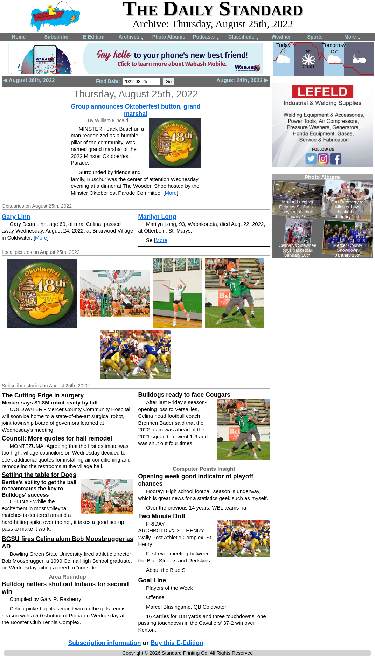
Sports (314, 37)
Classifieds (243, 37)
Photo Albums (168, 37)
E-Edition (93, 37)
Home (19, 37)
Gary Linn (16, 216)
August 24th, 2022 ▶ (242, 80)
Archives (131, 37)
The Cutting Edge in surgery (43, 395)
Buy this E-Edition (177, 642)
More (352, 37)
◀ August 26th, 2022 (29, 80)
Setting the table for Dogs (39, 474)
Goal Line (152, 580)
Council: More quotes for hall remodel (57, 438)
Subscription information (104, 642)
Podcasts (206, 37)
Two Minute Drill (161, 516)
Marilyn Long (157, 216)
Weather (281, 37)
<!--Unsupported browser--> (322, 216)
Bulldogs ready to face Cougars (184, 394)
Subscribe (56, 37)
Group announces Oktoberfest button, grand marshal (135, 110)
